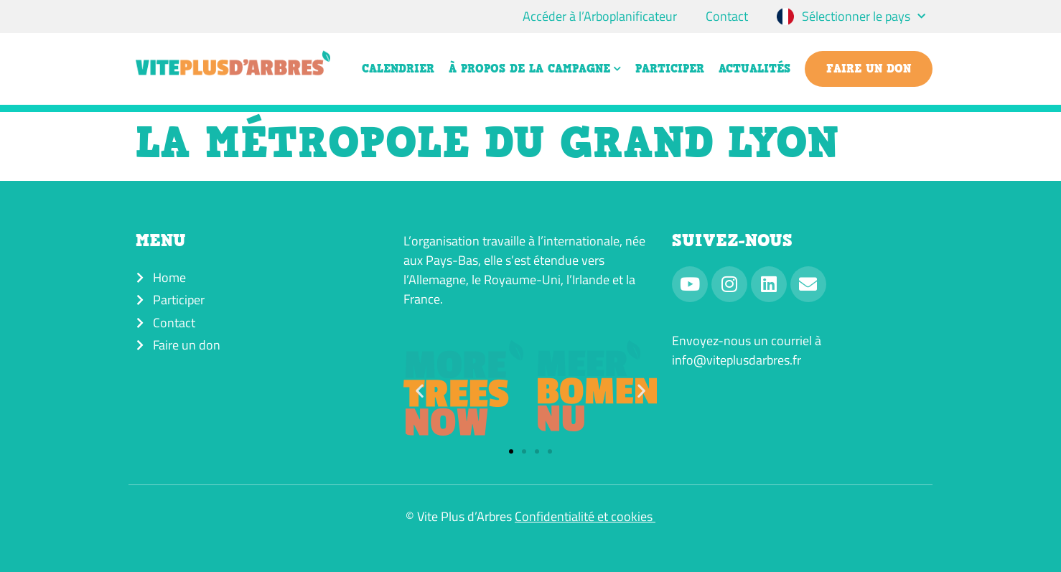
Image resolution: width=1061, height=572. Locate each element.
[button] (420, 390)
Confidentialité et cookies (585, 516)
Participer (669, 69)
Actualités (754, 69)
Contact (727, 16)
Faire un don (868, 69)
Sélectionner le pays (863, 17)
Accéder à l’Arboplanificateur (600, 16)
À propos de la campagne (535, 68)
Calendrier (398, 69)
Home (169, 277)
